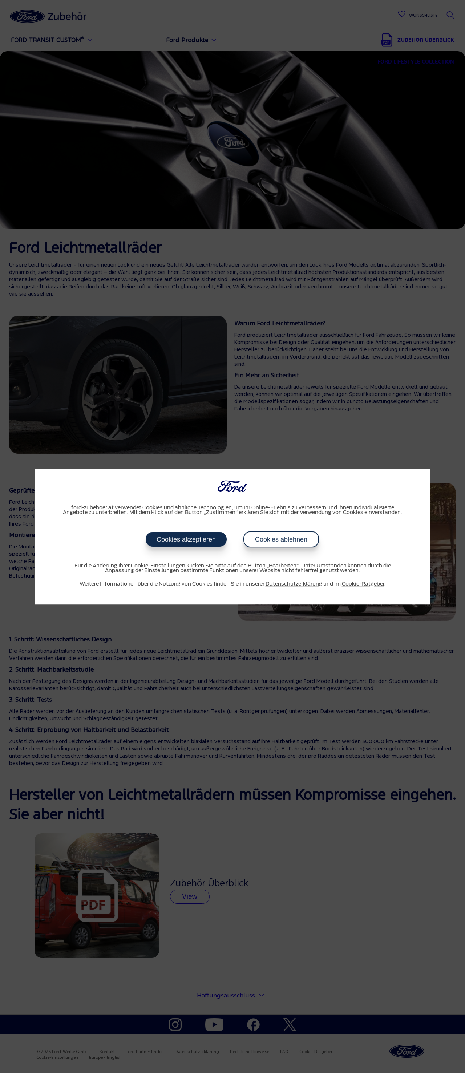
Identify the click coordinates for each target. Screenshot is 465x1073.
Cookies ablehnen (281, 539)
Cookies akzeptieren (186, 539)
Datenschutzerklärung (294, 584)
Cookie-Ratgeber (363, 584)
